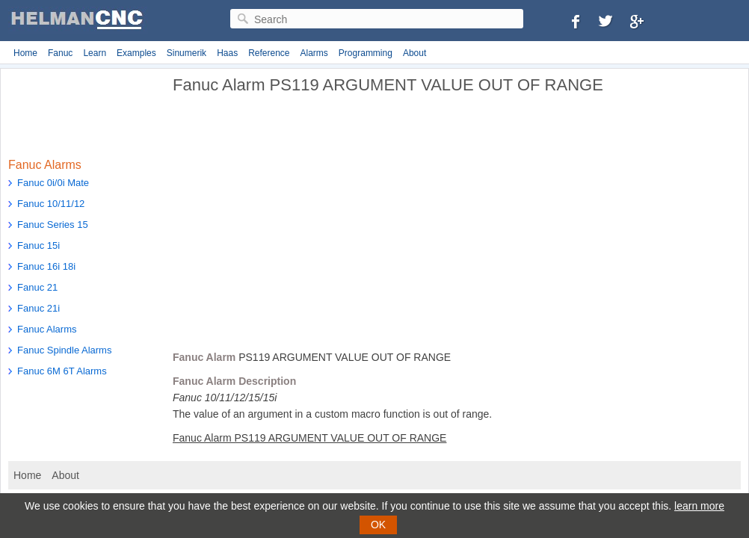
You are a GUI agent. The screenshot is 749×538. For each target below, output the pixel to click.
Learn (94, 53)
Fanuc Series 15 (52, 224)
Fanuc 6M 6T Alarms (62, 371)
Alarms (314, 53)
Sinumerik (186, 53)
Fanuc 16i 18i (46, 266)
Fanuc (60, 53)
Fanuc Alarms (46, 329)
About (414, 53)
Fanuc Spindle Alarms (64, 350)
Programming (365, 53)
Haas (227, 53)
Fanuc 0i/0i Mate (53, 182)
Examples (136, 53)
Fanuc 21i (38, 308)
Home (25, 53)
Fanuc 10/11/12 (50, 203)
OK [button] (378, 525)
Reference (268, 53)
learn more (699, 506)
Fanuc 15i (38, 245)
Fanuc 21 (37, 287)
